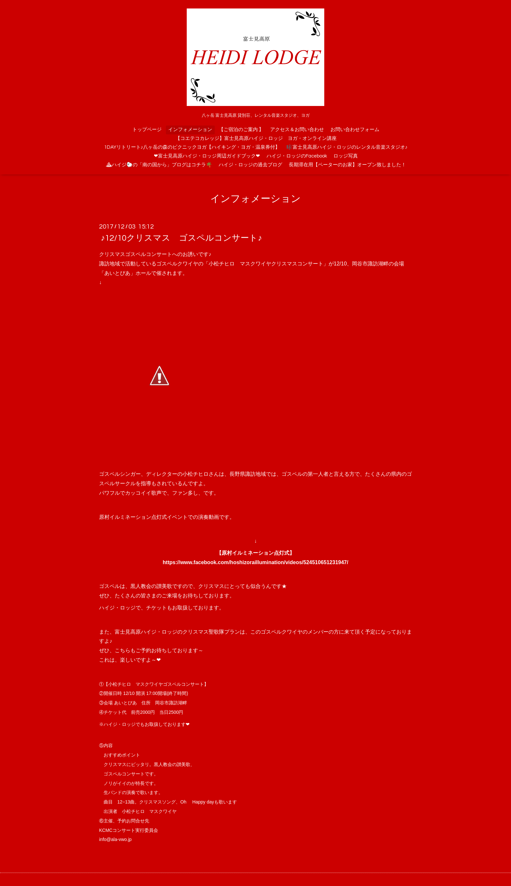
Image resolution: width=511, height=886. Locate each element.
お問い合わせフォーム (354, 129)
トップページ (147, 129)
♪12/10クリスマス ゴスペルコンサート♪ (181, 238)
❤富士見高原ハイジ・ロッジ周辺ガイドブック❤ (207, 156)
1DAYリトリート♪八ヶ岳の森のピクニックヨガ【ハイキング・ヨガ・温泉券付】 (192, 147)
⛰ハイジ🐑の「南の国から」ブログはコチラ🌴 (159, 164)
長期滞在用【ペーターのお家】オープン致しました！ (347, 164)
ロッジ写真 (345, 156)
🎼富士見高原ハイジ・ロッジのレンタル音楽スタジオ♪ (347, 147)
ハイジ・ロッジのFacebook (297, 156)
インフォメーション (190, 129)
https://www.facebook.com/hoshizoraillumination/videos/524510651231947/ (255, 562)
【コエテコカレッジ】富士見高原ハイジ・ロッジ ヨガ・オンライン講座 (256, 138)
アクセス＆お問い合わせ (297, 129)
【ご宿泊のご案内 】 (241, 129)
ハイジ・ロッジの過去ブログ (250, 164)
